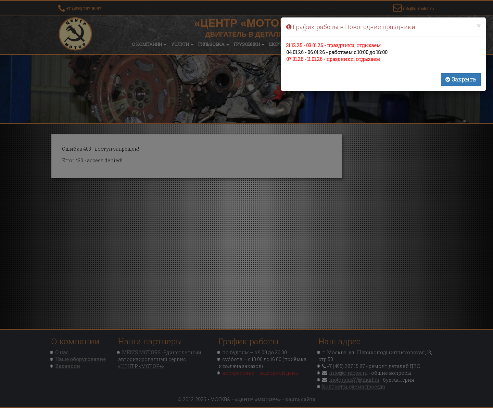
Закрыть (460, 79)
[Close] (479, 25)
